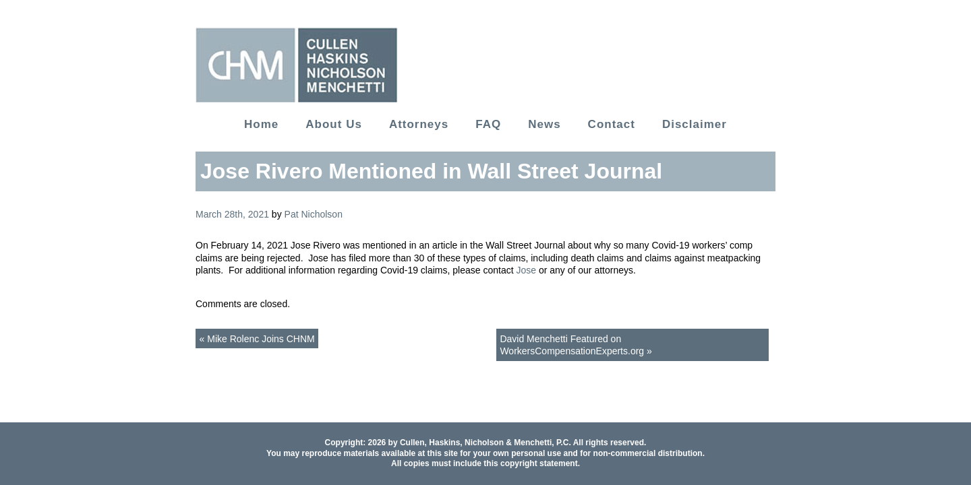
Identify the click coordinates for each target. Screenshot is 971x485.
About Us (333, 124)
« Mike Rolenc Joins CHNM (257, 338)
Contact (611, 124)
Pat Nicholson (314, 214)
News (544, 124)
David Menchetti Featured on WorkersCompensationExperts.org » (575, 344)
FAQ (488, 124)
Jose (526, 270)
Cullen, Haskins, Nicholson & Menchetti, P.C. (485, 442)
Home (261, 124)
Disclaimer (694, 124)
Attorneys (418, 124)
